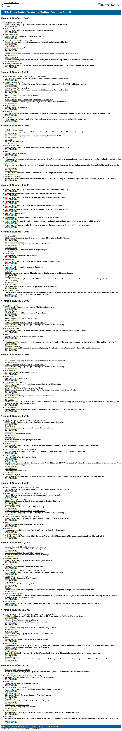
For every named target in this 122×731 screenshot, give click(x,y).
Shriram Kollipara (21, 516)
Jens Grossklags (22, 620)
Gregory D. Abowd (11, 305)
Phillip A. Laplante (23, 88)
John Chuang (33, 620)
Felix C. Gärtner (10, 487)
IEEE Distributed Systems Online (25, 12)
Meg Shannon (9, 582)
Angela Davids (10, 438)
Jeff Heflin (8, 499)
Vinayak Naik (9, 493)
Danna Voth (9, 432)
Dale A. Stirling (10, 157)
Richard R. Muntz (26, 323)
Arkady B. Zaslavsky (38, 547)
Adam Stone (9, 253)
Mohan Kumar (10, 370)
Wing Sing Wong (28, 553)
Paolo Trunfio (21, 359)
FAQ (29, 726)
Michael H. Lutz (10, 88)
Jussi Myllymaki (10, 670)
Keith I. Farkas (10, 576)
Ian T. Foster (19, 382)
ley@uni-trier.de (37, 728)
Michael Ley (28, 728)
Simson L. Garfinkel (12, 82)
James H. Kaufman (23, 670)
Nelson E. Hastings (22, 388)
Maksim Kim (9, 111)
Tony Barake (9, 400)
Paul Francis (9, 626)
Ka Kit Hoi (18, 553)
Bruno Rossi (9, 117)
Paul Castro (34, 614)
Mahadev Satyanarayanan (13, 130)
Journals (19, 726)
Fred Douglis (9, 382)
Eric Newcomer (19, 242)
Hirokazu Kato (47, 100)
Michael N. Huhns (19, 499)
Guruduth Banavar (11, 248)
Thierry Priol (32, 76)
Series (25, 726)
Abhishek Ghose (10, 620)
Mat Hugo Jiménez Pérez (13, 63)
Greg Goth (8, 94)
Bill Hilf (8, 340)
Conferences (10, 726)
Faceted (41, 726)
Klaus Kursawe (34, 487)
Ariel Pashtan (9, 516)
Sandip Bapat (28, 493)
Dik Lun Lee (9, 553)
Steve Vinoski (17, 23)
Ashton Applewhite (11, 34)
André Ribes (42, 76)
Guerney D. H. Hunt (22, 576)
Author (55, 726)
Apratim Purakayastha (46, 614)
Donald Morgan (10, 407)
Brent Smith (18, 40)
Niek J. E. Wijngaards (12, 693)
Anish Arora (19, 493)
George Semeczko (11, 171)
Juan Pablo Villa (10, 285)
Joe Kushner (9, 716)
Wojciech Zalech (10, 461)
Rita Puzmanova (10, 277)
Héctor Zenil (9, 163)
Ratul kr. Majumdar (11, 675)
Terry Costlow (10, 151)
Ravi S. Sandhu (10, 28)
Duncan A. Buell (10, 687)
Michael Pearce (33, 516)
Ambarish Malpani (36, 388)
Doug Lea (8, 23)
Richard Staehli (10, 711)
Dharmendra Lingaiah (12, 52)
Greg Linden (9, 40)
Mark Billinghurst (11, 100)
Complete (49, 726)
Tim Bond (8, 528)
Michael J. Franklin (23, 614)
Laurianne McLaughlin (12, 317)
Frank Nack (9, 271)
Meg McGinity (10, 46)
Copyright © (4, 728)
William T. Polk (10, 388)
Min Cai (8, 588)
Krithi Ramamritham (26, 675)
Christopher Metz (11, 236)
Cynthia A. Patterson (12, 323)
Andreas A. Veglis (11, 601)
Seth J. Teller (9, 449)
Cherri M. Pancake (39, 323)
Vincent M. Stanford (12, 145)
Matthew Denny (10, 614)
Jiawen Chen (19, 449)
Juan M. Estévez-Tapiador (13, 594)
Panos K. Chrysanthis (12, 547)
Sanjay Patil (9, 242)
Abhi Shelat (23, 82)
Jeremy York (27, 40)
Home (3, 726)
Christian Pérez (22, 76)
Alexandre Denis (10, 76)
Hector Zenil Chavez (12, 290)
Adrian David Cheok (25, 100)
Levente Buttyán (22, 487)
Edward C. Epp (10, 443)
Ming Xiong (38, 675)
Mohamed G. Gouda (41, 493)
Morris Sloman (25, 547)
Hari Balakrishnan (30, 449)
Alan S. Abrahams (11, 58)
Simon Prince (37, 100)
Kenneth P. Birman (11, 559)
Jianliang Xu (39, 553)
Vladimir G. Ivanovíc (12, 177)
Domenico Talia (10, 359)
